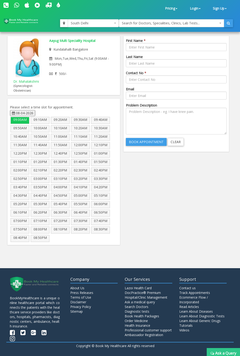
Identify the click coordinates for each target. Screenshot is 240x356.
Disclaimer (78, 302)
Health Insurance (137, 325)
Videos (184, 330)
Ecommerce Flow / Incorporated (193, 299)
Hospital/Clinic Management (146, 297)
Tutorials (186, 325)
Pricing (171, 8)
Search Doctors (136, 306)
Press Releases (81, 292)
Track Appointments (194, 292)
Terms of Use (80, 297)
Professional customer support (148, 330)
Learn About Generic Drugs (200, 321)
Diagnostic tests (137, 311)
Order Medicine (136, 321)
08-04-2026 (22, 113)
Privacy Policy (80, 306)
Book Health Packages (142, 316)
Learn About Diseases (196, 311)
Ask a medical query (140, 302)
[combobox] (93, 23)
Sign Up (220, 8)
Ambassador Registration (144, 335)
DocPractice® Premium (143, 292)
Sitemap (76, 311)
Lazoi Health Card (138, 288)
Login (195, 8)
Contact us (187, 288)
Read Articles (189, 306)
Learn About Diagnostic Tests (202, 316)
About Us (77, 288)
